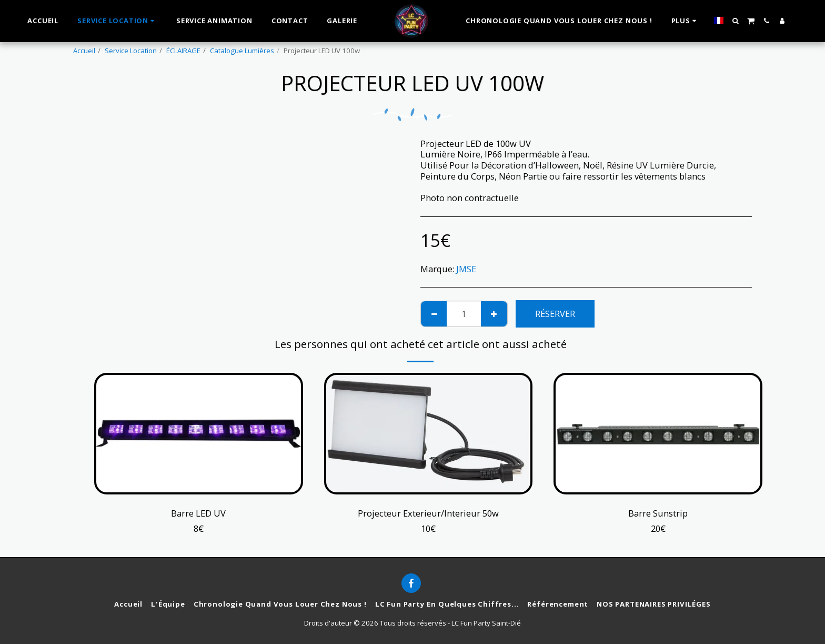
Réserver (555, 314)
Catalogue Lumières (242, 50)
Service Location (131, 50)
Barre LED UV (198, 513)
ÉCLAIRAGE (183, 50)
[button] (731, 20)
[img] (428, 433)
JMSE (466, 269)
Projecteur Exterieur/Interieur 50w (428, 513)
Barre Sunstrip (658, 513)
